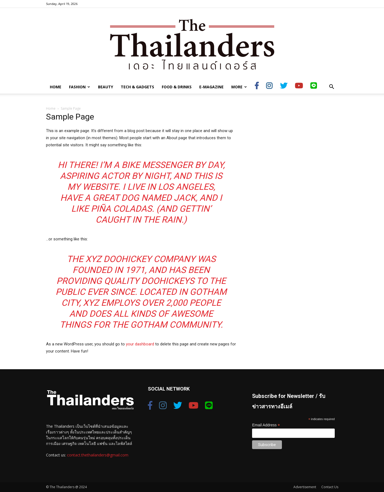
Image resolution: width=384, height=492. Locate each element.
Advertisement (304, 487)
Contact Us (329, 487)
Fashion (79, 86)
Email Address (266, 425)
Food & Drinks (177, 86)
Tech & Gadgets (137, 86)
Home (55, 86)
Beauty (105, 86)
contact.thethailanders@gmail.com (97, 455)
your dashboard (140, 344)
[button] (331, 87)
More (239, 86)
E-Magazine (211, 86)
